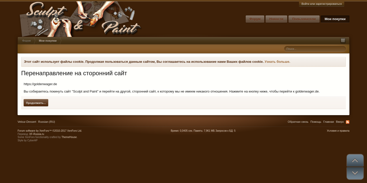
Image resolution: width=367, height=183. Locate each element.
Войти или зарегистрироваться (322, 3)
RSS (347, 122)
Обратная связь (298, 121)
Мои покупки (335, 19)
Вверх (340, 121)
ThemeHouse (69, 137)
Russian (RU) (46, 121)
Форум (255, 19)
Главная (328, 121)
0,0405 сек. (186, 130)
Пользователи (304, 19)
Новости (276, 19)
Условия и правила (338, 130)
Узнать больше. (277, 62)
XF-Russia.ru (36, 134)
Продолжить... (36, 102)
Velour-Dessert (27, 121)
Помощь (315, 121)
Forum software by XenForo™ (50, 130)
